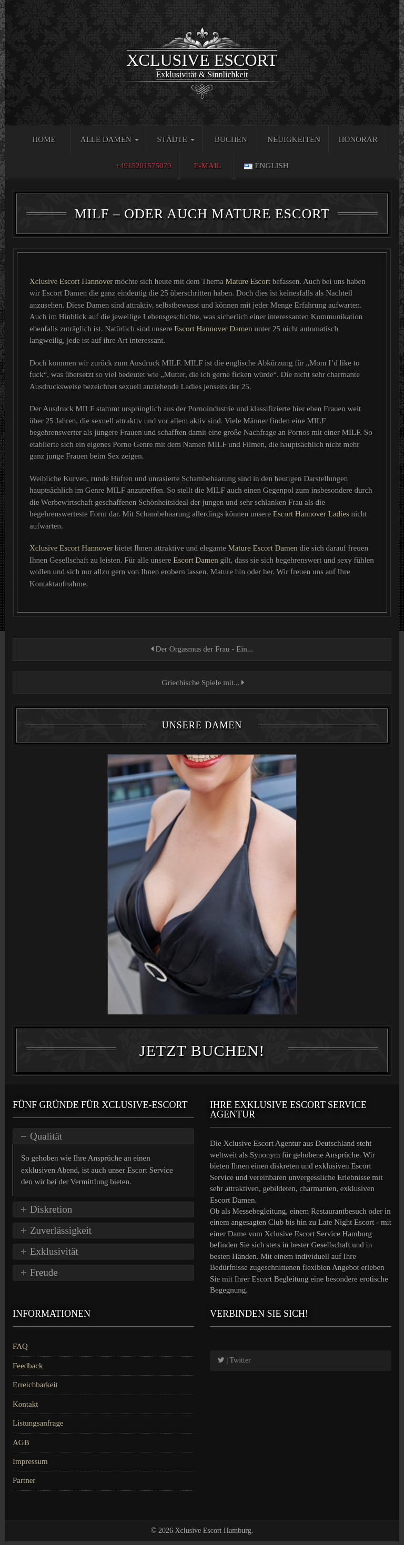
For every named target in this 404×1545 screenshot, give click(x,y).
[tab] (103, 1140)
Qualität (46, 1140)
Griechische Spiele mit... (202, 682)
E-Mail (207, 165)
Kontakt (25, 1408)
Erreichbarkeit (35, 1389)
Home (43, 139)
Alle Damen (109, 139)
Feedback (28, 1369)
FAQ (20, 1350)
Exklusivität (54, 1255)
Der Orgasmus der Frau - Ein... (202, 649)
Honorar (358, 139)
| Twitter (234, 1364)
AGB (21, 1446)
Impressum (30, 1465)
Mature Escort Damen (263, 548)
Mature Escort (248, 281)
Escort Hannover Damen (214, 328)
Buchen (231, 139)
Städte (175, 139)
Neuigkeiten (293, 139)
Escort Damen (195, 560)
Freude (44, 1276)
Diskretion (51, 1212)
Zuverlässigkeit (61, 1233)
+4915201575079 (143, 165)
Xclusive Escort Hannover (72, 281)
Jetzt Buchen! (202, 1054)
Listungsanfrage (38, 1427)
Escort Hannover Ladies (312, 514)
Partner (24, 1484)
